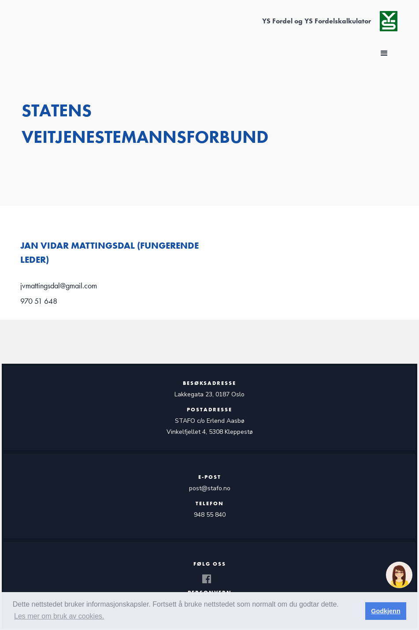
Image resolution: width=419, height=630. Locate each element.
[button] (384, 53)
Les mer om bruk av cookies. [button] (59, 616)
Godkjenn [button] (385, 611)
